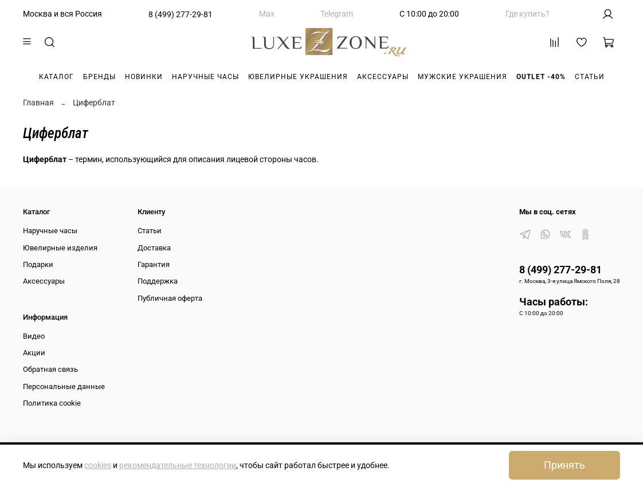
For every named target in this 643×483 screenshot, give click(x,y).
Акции (34, 352)
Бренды (99, 77)
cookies (97, 465)
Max (267, 13)
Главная (38, 102)
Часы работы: (553, 302)
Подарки (38, 264)
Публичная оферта (170, 298)
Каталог (56, 77)
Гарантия (154, 264)
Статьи (590, 77)
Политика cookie (52, 403)
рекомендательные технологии (177, 465)
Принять (564, 465)
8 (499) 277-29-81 (180, 14)
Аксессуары (383, 77)
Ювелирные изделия (60, 248)
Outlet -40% (541, 77)
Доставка (154, 248)
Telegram (336, 13)
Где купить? (527, 13)
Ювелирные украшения (298, 77)
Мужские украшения (462, 77)
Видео (34, 336)
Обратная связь (50, 369)
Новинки (144, 77)
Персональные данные (64, 386)
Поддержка (158, 281)
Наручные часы (205, 77)
